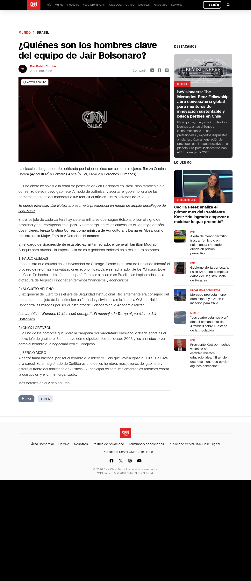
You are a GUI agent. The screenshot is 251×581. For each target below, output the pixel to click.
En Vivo (63, 444)
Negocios (73, 5)
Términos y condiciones (146, 444)
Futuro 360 (160, 5)
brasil (43, 32)
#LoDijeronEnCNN (94, 5)
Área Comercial (42, 444)
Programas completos (205, 290)
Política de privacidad (108, 444)
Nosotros (81, 444)
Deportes (144, 5)
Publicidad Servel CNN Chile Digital (194, 444)
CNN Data (115, 5)
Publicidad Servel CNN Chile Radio (128, 452)
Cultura (130, 5)
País (48, 5)
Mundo (59, 5)
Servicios (176, 5)
